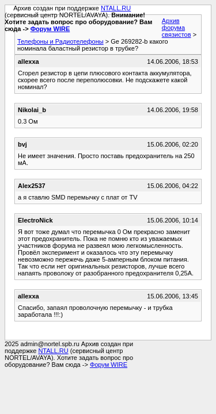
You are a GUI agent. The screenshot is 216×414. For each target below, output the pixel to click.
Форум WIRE (50, 28)
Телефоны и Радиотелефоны (60, 41)
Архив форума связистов (176, 27)
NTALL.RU (116, 8)
